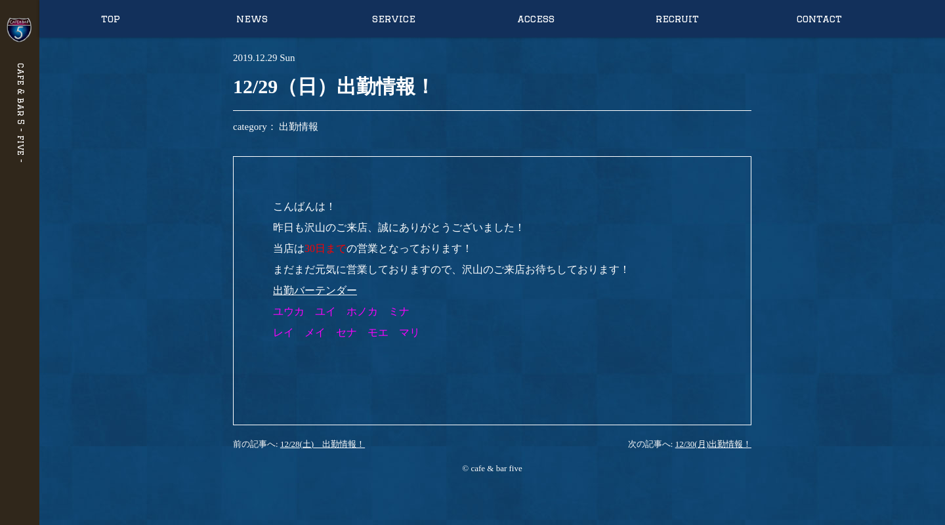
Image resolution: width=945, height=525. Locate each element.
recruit (677, 18)
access (536, 18)
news (252, 18)
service (393, 18)
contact (819, 18)
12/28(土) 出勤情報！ (322, 444)
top (110, 18)
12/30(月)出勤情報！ (713, 444)
